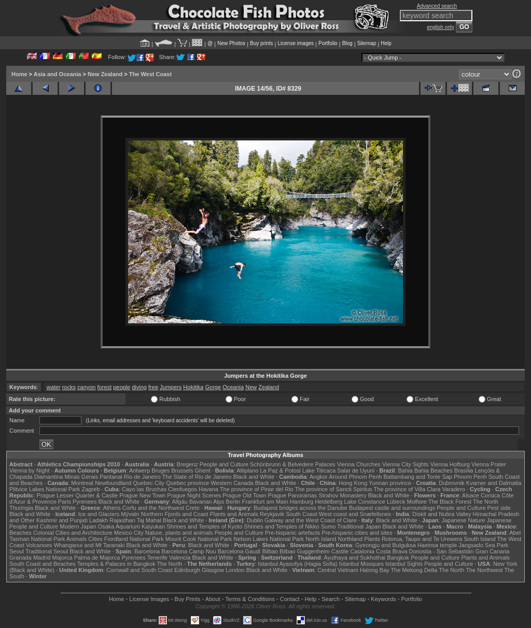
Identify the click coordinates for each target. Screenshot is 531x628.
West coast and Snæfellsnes (355, 514)
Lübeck (396, 501)
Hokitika (193, 387)
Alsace (470, 495)
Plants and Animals (233, 514)
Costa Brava (392, 551)
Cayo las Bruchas (144, 489)
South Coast (301, 514)
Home (19, 74)
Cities (95, 539)
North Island (320, 539)
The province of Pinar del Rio (257, 489)
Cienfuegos (182, 489)
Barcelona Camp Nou (189, 551)
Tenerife (157, 557)
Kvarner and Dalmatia (493, 483)
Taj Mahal (149, 520)
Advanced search (437, 6)
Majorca (62, 557)
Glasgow (213, 570)
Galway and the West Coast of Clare (310, 520)
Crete (193, 508)
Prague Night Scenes (194, 495)
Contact (290, 599)
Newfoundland (113, 483)
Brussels (182, 470)
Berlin (233, 501)
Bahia (405, 470)
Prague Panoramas (292, 495)
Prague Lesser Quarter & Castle (77, 495)
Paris (64, 501)
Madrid (42, 557)
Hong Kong (353, 483)
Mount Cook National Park (198, 539)
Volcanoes (39, 545)
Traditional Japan (359, 526)
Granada (20, 557)
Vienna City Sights (405, 464)
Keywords (383, 599)
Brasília (463, 470)
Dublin (255, 520)
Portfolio (328, 43)
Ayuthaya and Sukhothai (354, 557)
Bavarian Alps (206, 501)
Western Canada (232, 483)
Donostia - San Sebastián (441, 551)
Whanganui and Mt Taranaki (89, 545)
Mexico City (129, 533)
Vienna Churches (359, 464)
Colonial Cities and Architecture (73, 533)
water (54, 387)
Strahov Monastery (342, 495)
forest (104, 387)
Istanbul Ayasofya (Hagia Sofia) (297, 564)
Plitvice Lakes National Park (44, 489)
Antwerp (139, 470)
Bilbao (270, 551)
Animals (76, 539)
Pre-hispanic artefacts (292, 533)
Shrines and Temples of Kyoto (204, 526)
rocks (69, 387)
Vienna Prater (488, 464)
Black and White (253, 477)
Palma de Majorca (97, 557)
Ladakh (98, 520)
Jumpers (170, 387)
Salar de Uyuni (355, 470)
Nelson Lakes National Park (268, 539)
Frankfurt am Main (265, 501)
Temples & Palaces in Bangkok (116, 564)
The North (485, 501)
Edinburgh (187, 570)
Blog (347, 43)
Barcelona (147, 551)
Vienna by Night (29, 470)
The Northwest (484, 570)
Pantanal (111, 477)
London (235, 570)
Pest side (499, 508)
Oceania (233, 387)
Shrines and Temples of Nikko (281, 526)
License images (296, 43)
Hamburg (301, 501)
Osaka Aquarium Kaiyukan (131, 526)
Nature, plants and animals (179, 533)
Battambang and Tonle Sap (417, 477)
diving (139, 387)
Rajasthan (122, 520)
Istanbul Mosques (361, 564)
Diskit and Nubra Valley (441, 514)
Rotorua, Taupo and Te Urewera (422, 539)
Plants (372, 539)
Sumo (328, 526)
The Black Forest (449, 501)
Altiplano (247, 470)
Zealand (268, 387)
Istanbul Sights (404, 564)
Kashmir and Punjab (62, 520)
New (251, 387)
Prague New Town (142, 495)
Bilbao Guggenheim (305, 551)
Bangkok (398, 557)
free (153, 387)
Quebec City (149, 483)
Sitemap (366, 43)
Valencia (179, 557)
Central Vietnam (337, 570)
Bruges (160, 470)
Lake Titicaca (319, 470)
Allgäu (180, 501)
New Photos (231, 43)
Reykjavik (272, 514)
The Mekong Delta (414, 570)
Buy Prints (187, 599)
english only (440, 27)
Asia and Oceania (57, 74)
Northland (350, 539)
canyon (86, 387)
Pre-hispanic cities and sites (357, 533)
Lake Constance (364, 501)
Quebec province (187, 483)
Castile (340, 551)
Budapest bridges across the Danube (300, 508)
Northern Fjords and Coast (174, 514)
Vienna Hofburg (450, 464)
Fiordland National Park (134, 539)
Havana (208, 489)
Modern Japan (78, 526)
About (212, 599)
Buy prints (261, 43)
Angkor (319, 477)
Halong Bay (374, 570)
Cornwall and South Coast (139, 570)
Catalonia (362, 551)
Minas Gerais (81, 477)
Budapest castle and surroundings (392, 508)
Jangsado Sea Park (483, 545)
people (121, 387)
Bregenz (187, 464)
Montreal (82, 483)
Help (386, 43)
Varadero (453, 489)
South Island (480, 539)
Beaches (20, 533)
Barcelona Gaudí (239, 551)
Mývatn (130, 514)
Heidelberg (328, 501)
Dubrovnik (452, 483)
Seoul (16, 551)
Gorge (213, 387)
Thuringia (21, 508)
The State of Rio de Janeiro (197, 477)
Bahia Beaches (433, 470)
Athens (111, 508)
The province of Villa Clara (407, 489)
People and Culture (224, 464)
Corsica (490, 495)
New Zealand (105, 74)
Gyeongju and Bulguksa (385, 545)
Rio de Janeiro (142, 477)
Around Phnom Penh (355, 477)
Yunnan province (390, 483)
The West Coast (150, 74)
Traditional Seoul (46, 551)
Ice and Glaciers (98, 514)
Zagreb (90, 489)
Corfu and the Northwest (153, 508)
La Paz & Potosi (280, 470)
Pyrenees (84, 501)
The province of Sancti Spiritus (333, 489)
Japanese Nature (463, 520)
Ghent (203, 470)
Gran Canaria (492, 551)
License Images (149, 599)
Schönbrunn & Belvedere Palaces (293, 464)
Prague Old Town (244, 495)
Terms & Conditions (249, 599)
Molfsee (417, 501)
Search (331, 599)
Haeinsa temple (437, 545)
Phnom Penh (470, 477)
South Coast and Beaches (42, 564)
